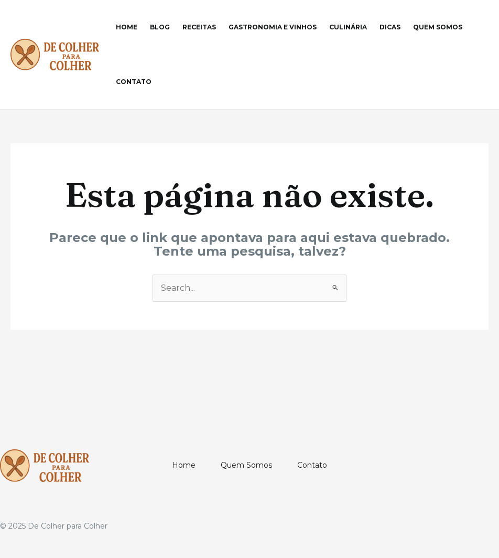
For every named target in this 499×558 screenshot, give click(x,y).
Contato (133, 82)
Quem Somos (437, 27)
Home (126, 27)
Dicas (389, 27)
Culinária (348, 27)
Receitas (199, 27)
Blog (160, 27)
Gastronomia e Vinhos (273, 27)
